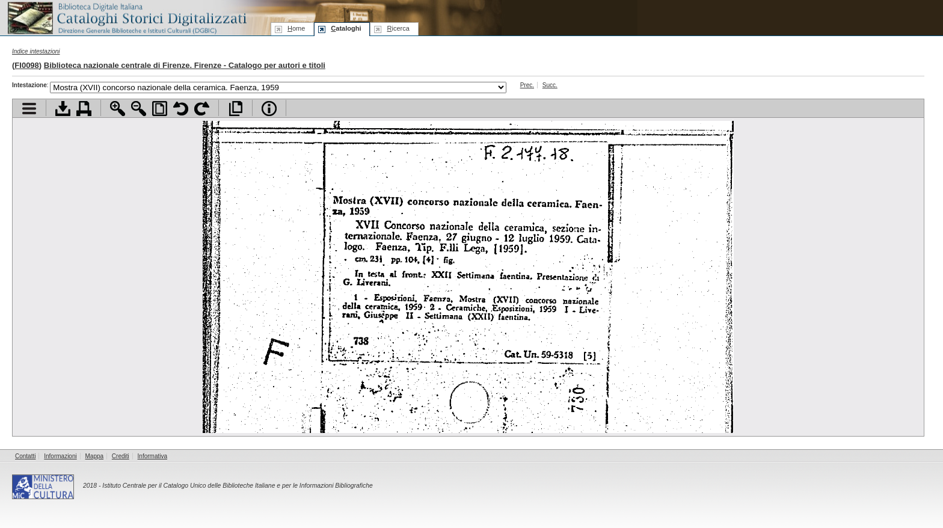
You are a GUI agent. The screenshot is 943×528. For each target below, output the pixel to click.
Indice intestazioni (36, 51)
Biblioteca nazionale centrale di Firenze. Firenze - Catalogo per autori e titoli (184, 65)
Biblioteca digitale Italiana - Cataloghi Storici (126, 17)
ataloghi (346, 28)
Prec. (527, 85)
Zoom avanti (117, 108)
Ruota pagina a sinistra (180, 108)
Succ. (550, 85)
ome (296, 28)
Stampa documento (83, 108)
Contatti (25, 456)
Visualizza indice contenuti (29, 108)
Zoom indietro (138, 108)
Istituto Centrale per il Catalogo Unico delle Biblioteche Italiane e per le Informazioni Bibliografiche (237, 485)
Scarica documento (62, 108)
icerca (398, 28)
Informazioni (60, 456)
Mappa (94, 456)
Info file (269, 108)
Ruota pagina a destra (201, 108)
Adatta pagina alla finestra (159, 108)
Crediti (120, 456)
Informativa (152, 456)
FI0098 (26, 65)
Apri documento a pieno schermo (235, 108)
